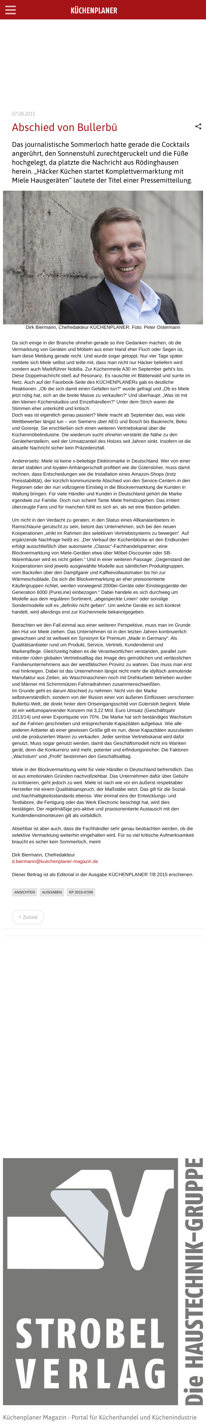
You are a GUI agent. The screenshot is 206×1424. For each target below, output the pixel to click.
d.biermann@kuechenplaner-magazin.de (55, 861)
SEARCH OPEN (196, 28)
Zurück (27, 917)
